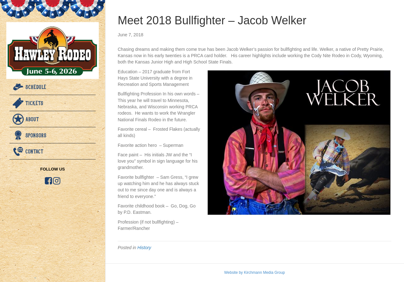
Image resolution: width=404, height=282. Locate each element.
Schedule (36, 87)
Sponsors (36, 135)
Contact (35, 151)
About (32, 119)
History (144, 247)
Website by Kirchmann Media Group (254, 272)
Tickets (35, 103)
